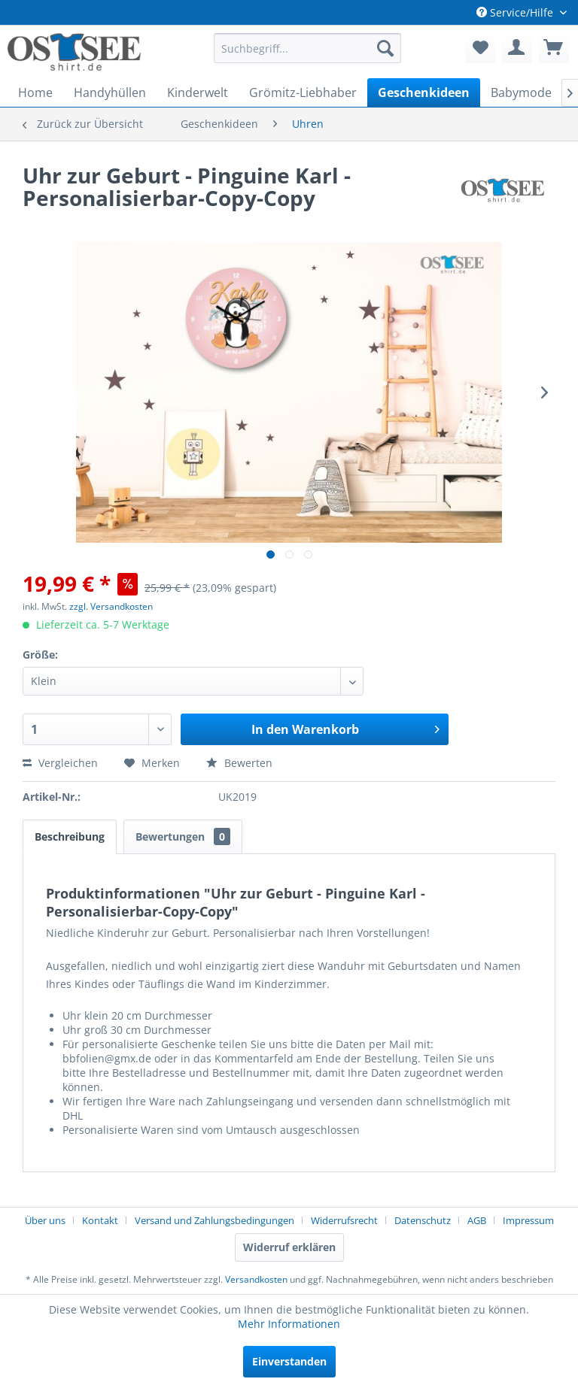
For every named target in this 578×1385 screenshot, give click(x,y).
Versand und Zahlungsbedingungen (214, 1220)
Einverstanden (289, 1361)
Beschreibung (70, 836)
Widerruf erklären (289, 1247)
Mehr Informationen (289, 1324)
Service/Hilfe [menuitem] (516, 12)
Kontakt (100, 1220)
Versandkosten (256, 1279)
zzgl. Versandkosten (111, 606)
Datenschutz (422, 1220)
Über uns (45, 1220)
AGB (476, 1220)
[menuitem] (308, 48)
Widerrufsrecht (344, 1220)
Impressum (528, 1220)
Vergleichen (60, 763)
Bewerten (239, 763)
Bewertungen (182, 836)
